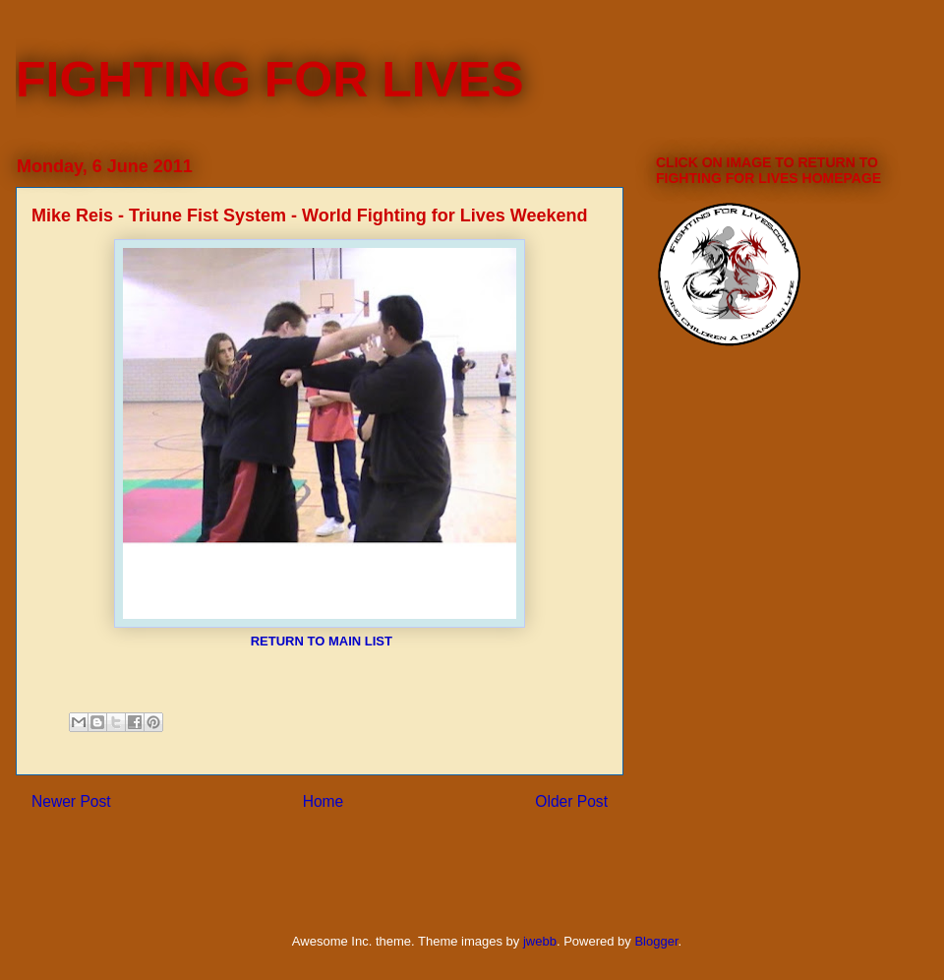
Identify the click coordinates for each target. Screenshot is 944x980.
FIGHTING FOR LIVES (270, 79)
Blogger (656, 941)
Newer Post (71, 801)
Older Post (571, 801)
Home (323, 801)
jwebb (540, 941)
